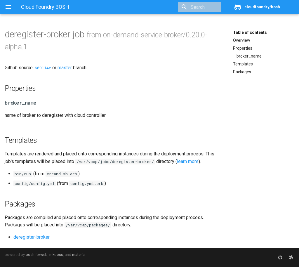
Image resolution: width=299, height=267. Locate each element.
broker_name (249, 56)
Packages (242, 72)
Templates (243, 64)
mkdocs (56, 254)
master (65, 67)
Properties (242, 48)
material (79, 254)
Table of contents (250, 32)
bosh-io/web (37, 254)
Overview (241, 40)
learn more (188, 161)
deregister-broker (31, 237)
